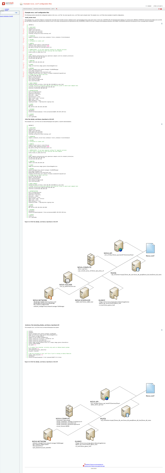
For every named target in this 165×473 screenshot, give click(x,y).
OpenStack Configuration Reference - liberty (44, 8)
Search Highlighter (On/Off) (6, 16)
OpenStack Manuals (27, 8)
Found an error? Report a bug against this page (94, 467)
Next (161, 6)
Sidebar (149, 6)
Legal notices (94, 469)
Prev (155, 6)
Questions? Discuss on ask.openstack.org (93, 465)
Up (158, 6)
